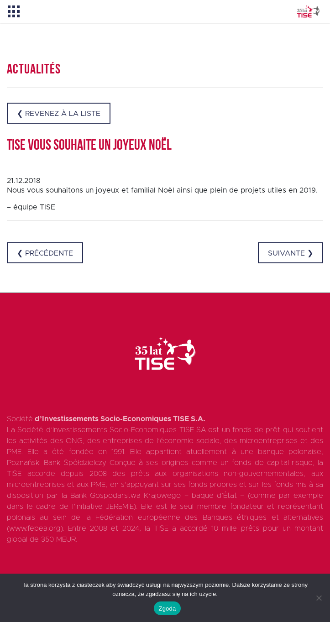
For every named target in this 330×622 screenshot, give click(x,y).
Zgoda (167, 608)
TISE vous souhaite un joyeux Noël (89, 146)
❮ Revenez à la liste (58, 113)
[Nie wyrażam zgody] (318, 597)
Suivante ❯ (290, 253)
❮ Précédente (45, 253)
